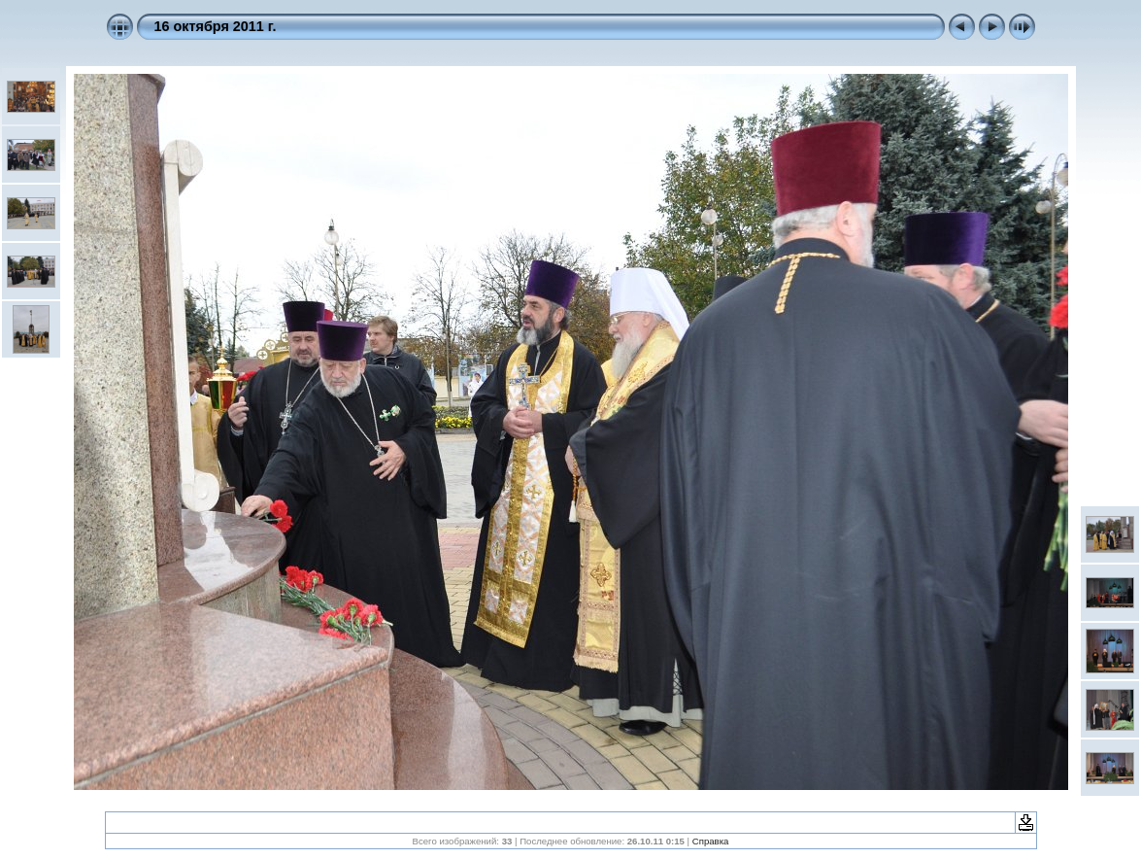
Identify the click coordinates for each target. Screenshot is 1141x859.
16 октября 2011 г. (215, 26)
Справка (710, 841)
